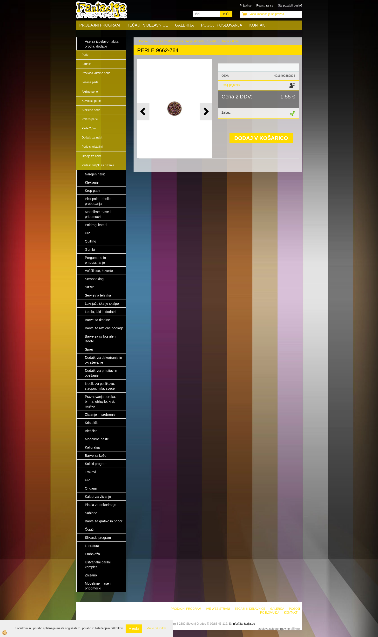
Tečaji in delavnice (147, 25)
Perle (85, 54)
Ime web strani (218, 608)
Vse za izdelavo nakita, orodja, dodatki (179, 41)
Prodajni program (99, 25)
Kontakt (258, 25)
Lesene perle (90, 82)
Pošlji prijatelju (231, 85)
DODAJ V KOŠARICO (261, 138)
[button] (206, 111)
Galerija (184, 25)
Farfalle (86, 64)
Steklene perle (91, 110)
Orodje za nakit (91, 156)
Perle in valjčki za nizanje (98, 165)
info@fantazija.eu (244, 623)
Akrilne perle (90, 91)
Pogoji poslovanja (221, 25)
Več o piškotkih (156, 628)
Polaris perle (90, 119)
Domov (143, 41)
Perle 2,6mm (90, 128)
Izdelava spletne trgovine (274, 628)
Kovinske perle (91, 101)
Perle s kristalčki (92, 146)
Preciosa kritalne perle (96, 73)
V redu (134, 628)
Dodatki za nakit (92, 137)
